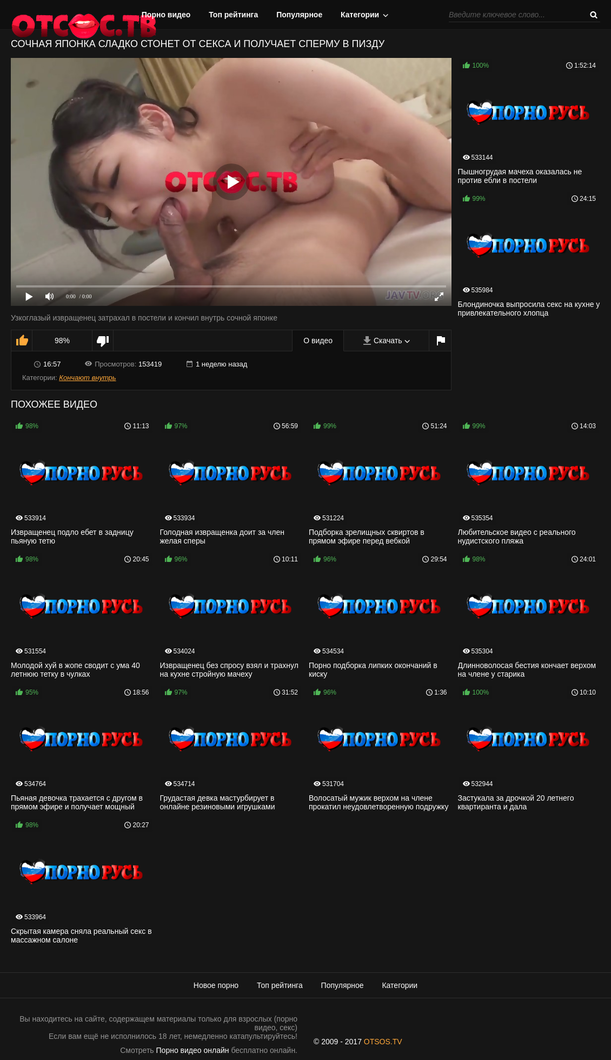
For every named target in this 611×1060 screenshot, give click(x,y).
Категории (360, 14)
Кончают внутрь (87, 378)
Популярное (299, 14)
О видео (318, 340)
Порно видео (166, 14)
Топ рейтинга (233, 14)
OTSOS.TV (383, 1041)
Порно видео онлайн (192, 1050)
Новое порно (216, 985)
